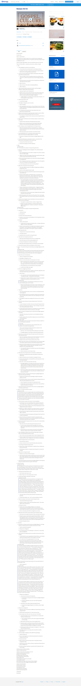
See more (62, 16)
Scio (50, 93)
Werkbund (51, 66)
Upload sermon (61, 1)
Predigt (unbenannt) (53, 92)
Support (63, 681)
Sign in (78, 1)
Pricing (56, 1)
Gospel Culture (19, 31)
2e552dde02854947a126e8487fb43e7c (26, 45)
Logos (22, 681)
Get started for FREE (69, 1)
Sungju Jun (51, 80)
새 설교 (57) (51, 79)
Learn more (50, 4)
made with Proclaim (41, 28)
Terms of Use (57, 681)
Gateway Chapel (22, 29)
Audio (20, 43)
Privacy (52, 681)
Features (52, 1)
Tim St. (50, 67)
